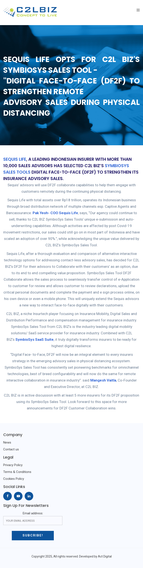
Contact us (11, 449)
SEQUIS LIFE (14, 159)
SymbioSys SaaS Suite (34, 339)
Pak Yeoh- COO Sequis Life (55, 213)
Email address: (32, 518)
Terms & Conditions (17, 472)
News (7, 442)
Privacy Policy (13, 465)
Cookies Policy (13, 479)
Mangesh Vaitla (103, 380)
